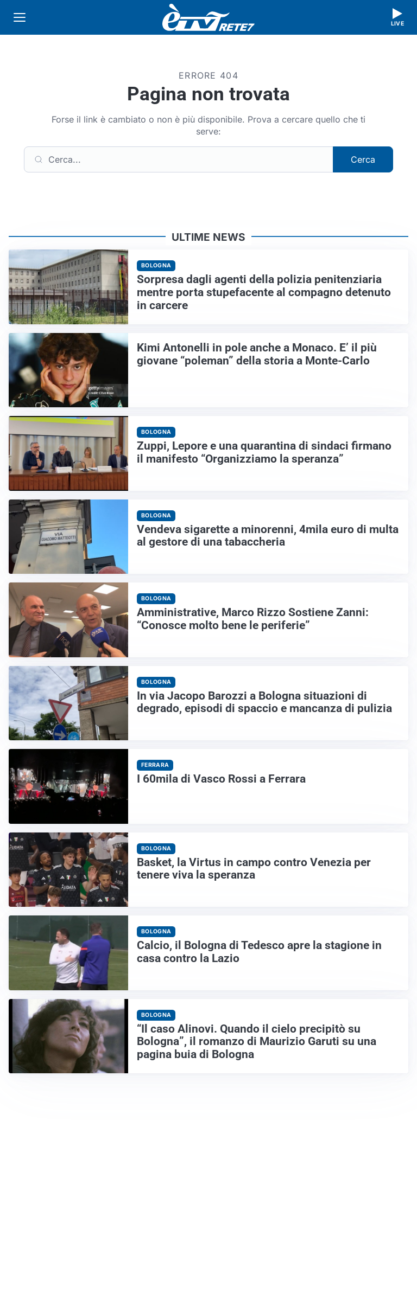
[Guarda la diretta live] (397, 17)
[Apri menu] (19, 17)
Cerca (363, 159)
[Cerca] (178, 159)
